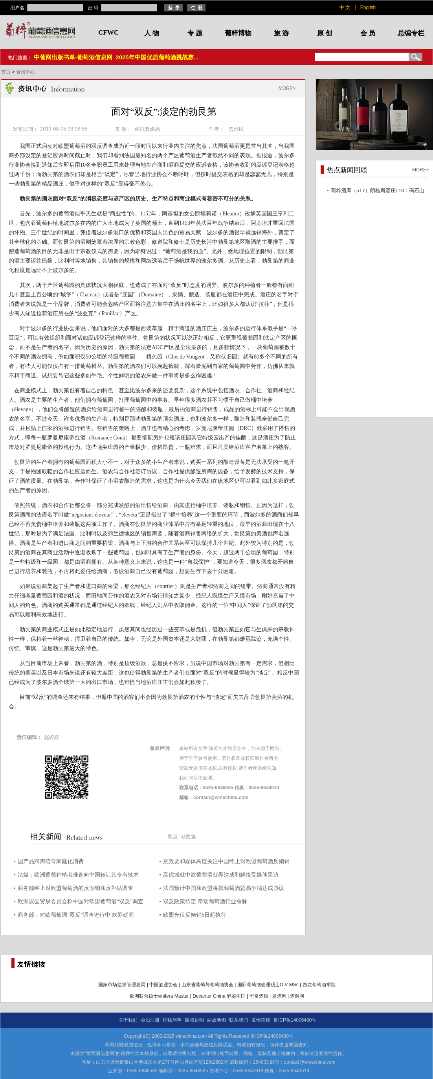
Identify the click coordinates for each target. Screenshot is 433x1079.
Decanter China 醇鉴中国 (219, 996)
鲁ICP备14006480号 (294, 1020)
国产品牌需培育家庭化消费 (51, 861)
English (368, 7)
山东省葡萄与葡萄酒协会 (207, 984)
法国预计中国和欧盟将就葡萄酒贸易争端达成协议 (223, 888)
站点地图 (216, 1020)
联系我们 (238, 1020)
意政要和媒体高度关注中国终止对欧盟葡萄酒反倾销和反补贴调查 (226, 862)
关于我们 (128, 1020)
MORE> (287, 88)
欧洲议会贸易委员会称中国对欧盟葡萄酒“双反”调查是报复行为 (80, 903)
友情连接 (260, 1020)
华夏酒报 (259, 996)
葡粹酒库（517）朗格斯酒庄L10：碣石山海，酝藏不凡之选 (377, 191)
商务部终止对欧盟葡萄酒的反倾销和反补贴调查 (75, 888)
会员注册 (150, 1020)
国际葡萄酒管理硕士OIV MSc (268, 984)
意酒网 (279, 996)
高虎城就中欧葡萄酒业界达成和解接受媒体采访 (221, 875)
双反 (173, 837)
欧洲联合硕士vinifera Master (159, 996)
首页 (6, 72)
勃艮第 (188, 837)
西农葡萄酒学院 (319, 984)
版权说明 (194, 1020)
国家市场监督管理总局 (121, 984)
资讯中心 (25, 72)
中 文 (344, 7)
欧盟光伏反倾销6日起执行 (194, 915)
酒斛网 (297, 996)
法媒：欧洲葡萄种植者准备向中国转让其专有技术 (78, 875)
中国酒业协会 (163, 984)
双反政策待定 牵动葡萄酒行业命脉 (205, 901)
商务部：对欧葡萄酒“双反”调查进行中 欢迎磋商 (76, 915)
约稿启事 (172, 1020)
